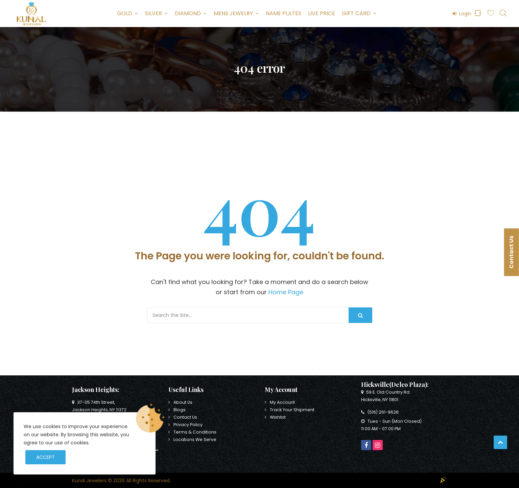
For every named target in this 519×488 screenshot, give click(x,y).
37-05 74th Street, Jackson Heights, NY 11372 (99, 406)
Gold (124, 13)
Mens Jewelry (233, 13)
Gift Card (356, 13)
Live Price (321, 13)
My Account (282, 402)
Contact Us (185, 417)
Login (461, 13)
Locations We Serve (194, 439)
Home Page (285, 292)
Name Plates (283, 13)
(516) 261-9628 (380, 412)
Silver (153, 13)
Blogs (179, 410)
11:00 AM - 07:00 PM (381, 429)
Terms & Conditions (194, 432)
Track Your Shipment (292, 410)
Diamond (188, 13)
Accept (45, 457)
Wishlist (278, 417)
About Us (182, 402)
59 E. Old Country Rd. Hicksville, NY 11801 (385, 395)
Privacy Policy (188, 424)
